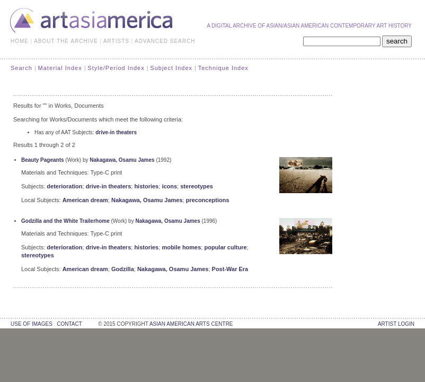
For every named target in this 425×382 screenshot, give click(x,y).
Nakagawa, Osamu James (122, 160)
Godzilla (122, 269)
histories (146, 186)
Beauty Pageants (42, 160)
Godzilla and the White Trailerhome (65, 221)
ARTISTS (116, 41)
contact (69, 324)
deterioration (64, 186)
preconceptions (207, 200)
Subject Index (171, 68)
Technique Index (223, 68)
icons (169, 186)
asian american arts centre (191, 324)
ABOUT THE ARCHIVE (66, 41)
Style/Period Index (115, 68)
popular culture (225, 247)
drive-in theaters (116, 132)
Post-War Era (230, 269)
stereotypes (196, 186)
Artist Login (396, 324)
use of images (31, 324)
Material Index (60, 68)
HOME (20, 41)
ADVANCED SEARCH (165, 41)
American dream (85, 200)
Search (21, 68)
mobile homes (181, 247)
